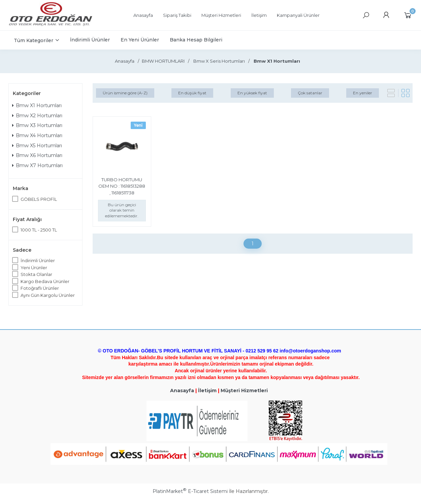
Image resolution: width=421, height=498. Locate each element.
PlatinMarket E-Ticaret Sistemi (190, 491)
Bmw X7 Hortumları (37, 165)
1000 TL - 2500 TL (39, 229)
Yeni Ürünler (34, 267)
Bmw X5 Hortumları (37, 146)
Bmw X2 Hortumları (37, 116)
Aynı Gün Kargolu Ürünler (48, 295)
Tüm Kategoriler (33, 40)
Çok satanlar (310, 92)
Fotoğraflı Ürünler (40, 288)
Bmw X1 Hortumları (37, 105)
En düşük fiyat (192, 92)
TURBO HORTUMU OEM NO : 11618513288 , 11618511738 (121, 186)
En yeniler (362, 92)
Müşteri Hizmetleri (244, 390)
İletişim (207, 390)
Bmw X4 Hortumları (37, 135)
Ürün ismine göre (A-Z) (125, 92)
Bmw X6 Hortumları (37, 155)
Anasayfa (182, 390)
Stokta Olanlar (36, 274)
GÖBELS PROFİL (39, 199)
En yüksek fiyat (252, 92)
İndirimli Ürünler (38, 260)
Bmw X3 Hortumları (37, 125)
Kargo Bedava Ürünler (45, 281)
